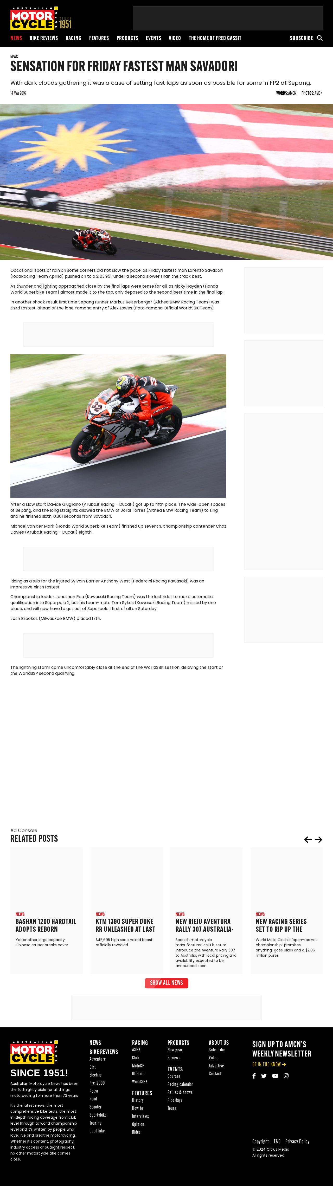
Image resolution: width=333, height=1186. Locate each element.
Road (93, 1108)
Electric (95, 1084)
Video (175, 39)
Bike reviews (44, 39)
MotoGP (138, 1075)
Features (99, 39)
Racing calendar (180, 1094)
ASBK (136, 1059)
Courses (174, 1086)
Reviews (174, 1067)
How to (137, 1118)
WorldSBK (140, 1091)
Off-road (138, 1083)
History (138, 1109)
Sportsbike (98, 1124)
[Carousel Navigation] (313, 849)
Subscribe (301, 39)
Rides (136, 1141)
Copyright (260, 1151)
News (16, 39)
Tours (172, 1118)
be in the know (266, 1074)
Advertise (216, 1075)
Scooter (95, 1116)
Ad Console (23, 840)
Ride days (175, 1109)
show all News (166, 992)
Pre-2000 (97, 1092)
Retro (93, 1100)
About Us (219, 1052)
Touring (95, 1132)
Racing (73, 39)
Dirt (92, 1076)
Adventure (97, 1068)
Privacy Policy (297, 1151)
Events (153, 39)
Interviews (140, 1126)
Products (127, 39)
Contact (215, 1083)
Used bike (97, 1140)
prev (308, 849)
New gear (175, 1059)
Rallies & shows (180, 1102)
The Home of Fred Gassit (215, 39)
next (318, 849)
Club (135, 1067)
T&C (277, 1151)
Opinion (138, 1133)
